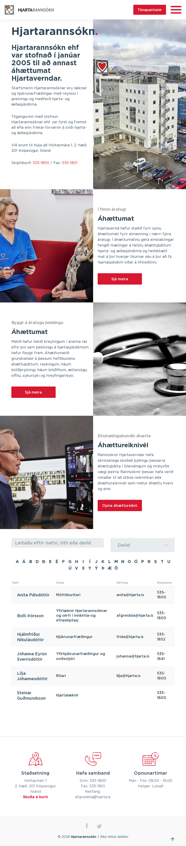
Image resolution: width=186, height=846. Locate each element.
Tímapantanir (149, 10)
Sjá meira (119, 279)
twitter (99, 826)
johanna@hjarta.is (133, 656)
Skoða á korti (35, 797)
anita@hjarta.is (130, 595)
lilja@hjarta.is (129, 676)
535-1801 (69, 163)
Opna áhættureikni (119, 505)
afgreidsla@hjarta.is (135, 615)
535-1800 (41, 163)
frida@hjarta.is (130, 637)
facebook (87, 826)
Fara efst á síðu (172, 839)
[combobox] (143, 545)
